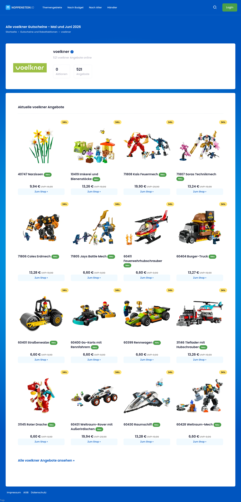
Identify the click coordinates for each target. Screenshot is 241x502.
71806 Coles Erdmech (34, 256)
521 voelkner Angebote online (72, 57)
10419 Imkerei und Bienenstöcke (84, 176)
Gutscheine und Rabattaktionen (38, 31)
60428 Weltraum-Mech (195, 424)
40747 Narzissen (31, 174)
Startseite (11, 31)
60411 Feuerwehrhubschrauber (143, 258)
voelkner (61, 51)
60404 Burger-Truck (192, 256)
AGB (25, 492)
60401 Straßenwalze (34, 342)
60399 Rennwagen (138, 342)
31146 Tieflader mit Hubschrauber (190, 344)
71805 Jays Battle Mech (89, 256)
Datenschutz (38, 492)
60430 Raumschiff (138, 424)
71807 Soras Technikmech (196, 174)
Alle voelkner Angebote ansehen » (46, 460)
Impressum (14, 492)
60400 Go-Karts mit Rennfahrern (86, 344)
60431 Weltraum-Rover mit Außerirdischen (92, 426)
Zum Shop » (41, 191)
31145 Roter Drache (33, 424)
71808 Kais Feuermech (141, 174)
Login (229, 7)
